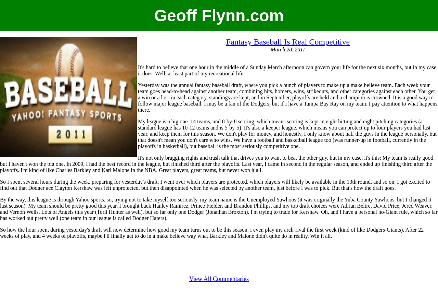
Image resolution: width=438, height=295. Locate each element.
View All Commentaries (219, 278)
